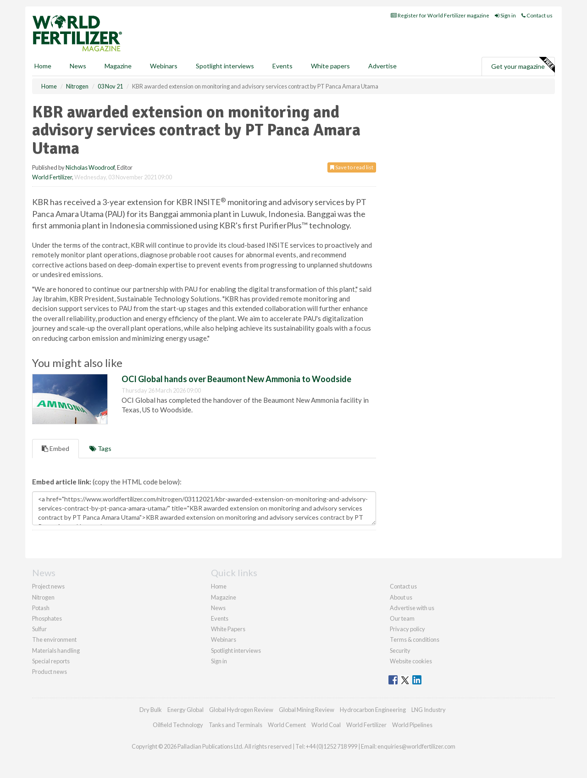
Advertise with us (412, 607)
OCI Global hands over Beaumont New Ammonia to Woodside (236, 379)
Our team (402, 618)
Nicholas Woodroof (90, 167)
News (218, 607)
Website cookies (411, 661)
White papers (330, 66)
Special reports (51, 661)
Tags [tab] (100, 448)
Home (42, 66)
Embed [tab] (55, 448)
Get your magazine (522, 65)
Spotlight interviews (225, 66)
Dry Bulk (150, 709)
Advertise (382, 66)
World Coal (326, 724)
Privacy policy (407, 629)
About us (401, 597)
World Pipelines (412, 724)
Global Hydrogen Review (241, 709)
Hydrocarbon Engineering (373, 709)
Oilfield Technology (178, 724)
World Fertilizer (52, 177)
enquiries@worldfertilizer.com (416, 746)
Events (282, 66)
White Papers (228, 629)
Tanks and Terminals (235, 724)
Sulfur (39, 629)
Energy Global (185, 709)
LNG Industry (428, 709)
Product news (49, 671)
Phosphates (47, 618)
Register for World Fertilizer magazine (440, 15)
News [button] (78, 66)
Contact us (537, 15)
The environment (54, 639)
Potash (41, 607)
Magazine (118, 66)
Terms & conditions (414, 639)
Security (400, 650)
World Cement (287, 724)
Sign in (505, 15)
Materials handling (56, 650)
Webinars (163, 66)
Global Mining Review (306, 709)
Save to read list (351, 167)
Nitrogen (43, 597)
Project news (48, 586)
